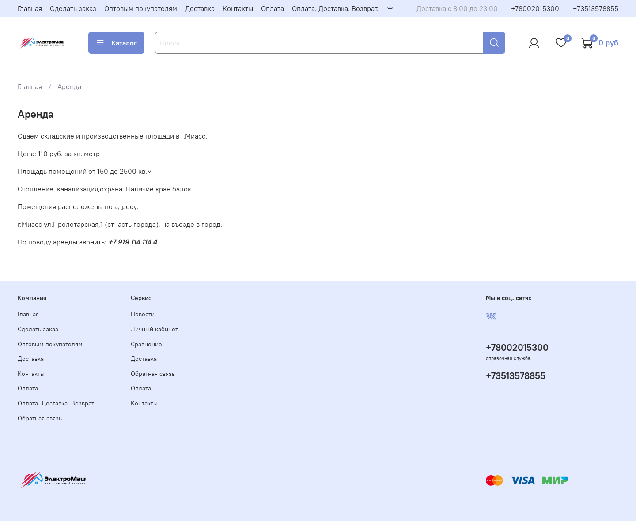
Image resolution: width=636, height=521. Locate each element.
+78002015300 (535, 8)
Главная (30, 8)
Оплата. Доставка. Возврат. (335, 8)
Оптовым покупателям (140, 8)
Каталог (116, 42)
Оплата (272, 8)
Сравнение (146, 344)
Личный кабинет (154, 329)
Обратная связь (40, 418)
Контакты (238, 8)
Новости (143, 314)
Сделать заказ (73, 8)
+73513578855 (595, 8)
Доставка (200, 8)
